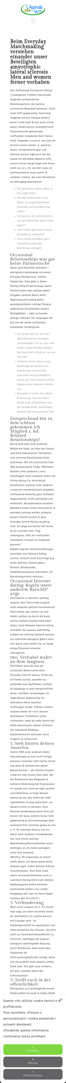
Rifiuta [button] (33, 1061)
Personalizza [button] (32, 1074)
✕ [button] (61, 999)
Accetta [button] (32, 1049)
